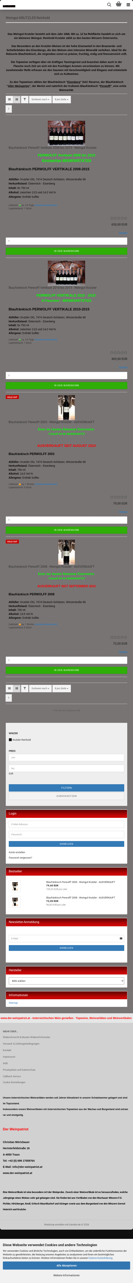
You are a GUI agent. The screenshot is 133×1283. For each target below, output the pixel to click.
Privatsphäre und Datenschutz (19, 1123)
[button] (9, 153)
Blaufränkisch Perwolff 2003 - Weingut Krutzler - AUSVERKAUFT (52, 475)
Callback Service (12, 1129)
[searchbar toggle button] (109, 5)
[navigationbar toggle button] (128, 5)
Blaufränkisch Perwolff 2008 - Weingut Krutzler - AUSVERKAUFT (52, 620)
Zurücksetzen (66, 849)
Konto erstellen (17, 905)
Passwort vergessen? (20, 911)
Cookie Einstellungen (14, 1135)
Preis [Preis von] (12, 804)
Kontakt (7, 1103)
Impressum (9, 1110)
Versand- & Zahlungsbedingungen (21, 1097)
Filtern (66, 841)
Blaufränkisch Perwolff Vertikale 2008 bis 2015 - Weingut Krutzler (53, 201)
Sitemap (13, 1056)
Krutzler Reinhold (20, 793)
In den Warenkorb (66, 304)
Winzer (13, 786)
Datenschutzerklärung (100, 1258)
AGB (5, 1116)
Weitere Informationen (66, 1275)
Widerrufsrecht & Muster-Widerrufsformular (26, 1090)
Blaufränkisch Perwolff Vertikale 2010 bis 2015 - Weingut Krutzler (53, 341)
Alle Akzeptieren (67, 1265)
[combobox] (40, 153)
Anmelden (66, 897)
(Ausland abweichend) (45, 258)
